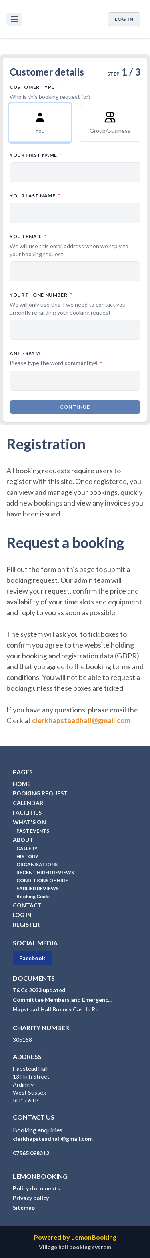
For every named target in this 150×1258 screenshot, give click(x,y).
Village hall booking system (75, 1247)
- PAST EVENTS (31, 831)
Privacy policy (31, 1197)
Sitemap (24, 1207)
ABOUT (23, 839)
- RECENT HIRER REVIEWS (43, 872)
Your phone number (75, 304)
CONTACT (27, 905)
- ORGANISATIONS (35, 864)
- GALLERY (25, 848)
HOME (21, 783)
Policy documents (36, 1188)
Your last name (70, 195)
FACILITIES (27, 812)
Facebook (32, 958)
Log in (124, 19)
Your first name (71, 154)
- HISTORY (25, 856)
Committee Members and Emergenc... (62, 999)
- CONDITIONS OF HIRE (40, 880)
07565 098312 (31, 1153)
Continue (75, 407)
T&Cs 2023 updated (39, 990)
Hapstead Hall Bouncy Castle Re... (57, 1009)
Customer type (75, 92)
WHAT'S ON (29, 822)
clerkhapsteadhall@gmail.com (81, 720)
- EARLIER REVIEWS (36, 888)
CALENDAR (28, 802)
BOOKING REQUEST (40, 793)
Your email (75, 245)
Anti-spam (75, 358)
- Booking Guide (31, 896)
